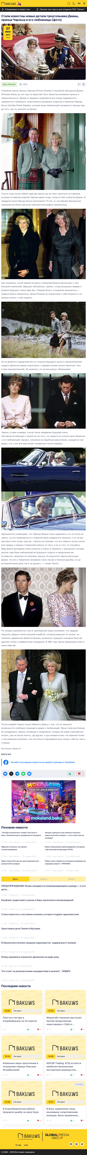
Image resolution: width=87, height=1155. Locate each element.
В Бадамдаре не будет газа (15, 9)
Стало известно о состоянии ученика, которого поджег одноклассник (40, 914)
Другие (12, 966)
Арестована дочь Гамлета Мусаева (20, 928)
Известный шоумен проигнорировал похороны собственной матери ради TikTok (65, 848)
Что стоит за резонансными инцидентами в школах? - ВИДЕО (35, 971)
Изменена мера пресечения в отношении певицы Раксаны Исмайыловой (20, 1066)
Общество (14, 895)
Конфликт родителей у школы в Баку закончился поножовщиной (37, 900)
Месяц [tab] (71, 879)
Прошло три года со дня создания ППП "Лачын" (60, 9)
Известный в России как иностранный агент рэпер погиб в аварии (20, 862)
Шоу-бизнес (9, 84)
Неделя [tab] (43, 879)
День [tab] (15, 879)
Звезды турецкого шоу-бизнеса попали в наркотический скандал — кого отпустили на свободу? (64, 835)
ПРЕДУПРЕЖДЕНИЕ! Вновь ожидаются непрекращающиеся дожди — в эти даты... (43, 888)
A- (79, 84)
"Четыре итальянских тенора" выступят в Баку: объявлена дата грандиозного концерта (21, 834)
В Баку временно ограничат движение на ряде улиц (30, 957)
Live (26, 1145)
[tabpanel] (43, 933)
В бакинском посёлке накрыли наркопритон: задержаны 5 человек (38, 942)
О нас (18, 1145)
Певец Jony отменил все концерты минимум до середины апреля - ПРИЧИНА (65, 862)
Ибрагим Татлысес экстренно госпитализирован (14, 848)
